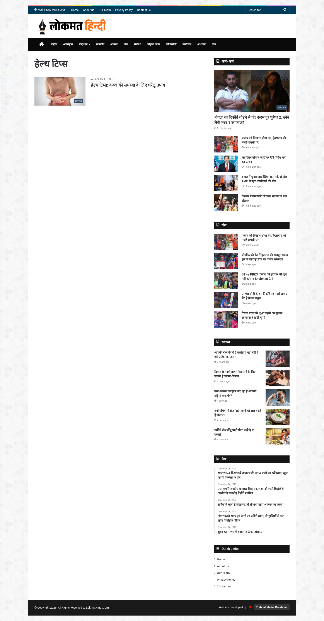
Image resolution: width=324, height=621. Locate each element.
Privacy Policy (124, 10)
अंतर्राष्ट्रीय (68, 44)
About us (88, 10)
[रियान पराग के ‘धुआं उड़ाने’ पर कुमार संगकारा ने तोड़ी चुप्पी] (226, 319)
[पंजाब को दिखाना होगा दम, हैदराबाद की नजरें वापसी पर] (226, 144)
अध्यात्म (201, 44)
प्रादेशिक (83, 44)
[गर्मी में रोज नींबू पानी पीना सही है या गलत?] (278, 436)
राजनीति (100, 44)
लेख (214, 44)
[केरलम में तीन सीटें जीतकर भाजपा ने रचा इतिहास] (226, 202)
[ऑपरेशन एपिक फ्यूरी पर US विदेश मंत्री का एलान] (226, 164)
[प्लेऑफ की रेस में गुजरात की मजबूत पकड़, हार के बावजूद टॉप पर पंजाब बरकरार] (226, 261)
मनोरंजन (186, 44)
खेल (126, 44)
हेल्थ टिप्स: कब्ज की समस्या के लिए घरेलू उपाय (128, 85)
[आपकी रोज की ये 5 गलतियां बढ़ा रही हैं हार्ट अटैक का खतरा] (278, 359)
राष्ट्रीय (54, 44)
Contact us (144, 10)
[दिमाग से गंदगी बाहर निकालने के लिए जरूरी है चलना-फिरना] (278, 378)
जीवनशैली (171, 44)
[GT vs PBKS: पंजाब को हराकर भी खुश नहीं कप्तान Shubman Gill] (226, 280)
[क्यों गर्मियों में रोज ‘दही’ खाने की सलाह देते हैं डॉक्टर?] (278, 417)
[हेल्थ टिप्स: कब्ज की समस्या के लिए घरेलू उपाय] (59, 91)
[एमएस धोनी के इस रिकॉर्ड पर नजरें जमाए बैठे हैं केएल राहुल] (226, 300)
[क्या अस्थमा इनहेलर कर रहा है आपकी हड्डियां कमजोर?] (278, 397)
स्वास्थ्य (137, 44)
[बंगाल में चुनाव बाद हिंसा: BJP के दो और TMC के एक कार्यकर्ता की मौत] (226, 183)
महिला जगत (153, 44)
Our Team (105, 10)
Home (75, 10)
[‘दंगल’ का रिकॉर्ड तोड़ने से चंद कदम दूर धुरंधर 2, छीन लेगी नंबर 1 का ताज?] (252, 91)
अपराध (114, 44)
